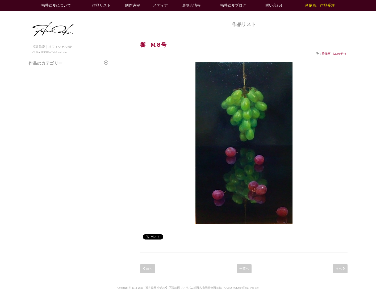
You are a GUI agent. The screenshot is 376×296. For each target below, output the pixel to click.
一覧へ (244, 269)
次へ (340, 269)
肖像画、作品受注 (320, 5)
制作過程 (132, 5)
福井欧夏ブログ (233, 5)
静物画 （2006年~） (335, 53)
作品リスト (101, 5)
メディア (160, 5)
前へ (147, 269)
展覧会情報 (191, 5)
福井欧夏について (56, 5)
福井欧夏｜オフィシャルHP (53, 46)
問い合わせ (274, 5)
